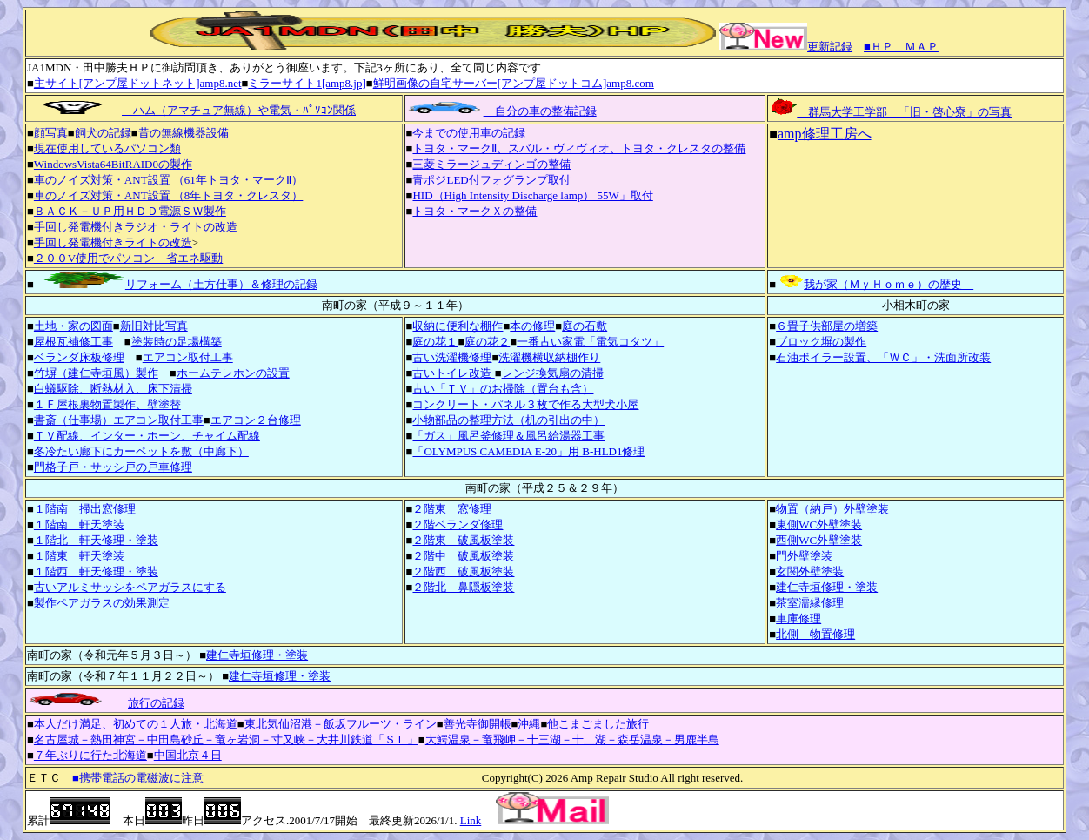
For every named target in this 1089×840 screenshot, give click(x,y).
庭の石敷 (584, 326)
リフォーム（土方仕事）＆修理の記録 (175, 284)
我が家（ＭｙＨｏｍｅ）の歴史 (874, 284)
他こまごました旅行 (598, 723)
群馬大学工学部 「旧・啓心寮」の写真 (890, 111)
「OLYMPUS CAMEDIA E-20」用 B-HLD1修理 (528, 451)
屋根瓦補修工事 (73, 341)
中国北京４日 (188, 755)
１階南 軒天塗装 (79, 524)
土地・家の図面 (73, 326)
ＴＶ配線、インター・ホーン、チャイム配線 (147, 435)
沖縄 (529, 723)
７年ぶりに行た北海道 (90, 755)
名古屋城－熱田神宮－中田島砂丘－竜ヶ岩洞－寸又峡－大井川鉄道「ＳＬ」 (226, 739)
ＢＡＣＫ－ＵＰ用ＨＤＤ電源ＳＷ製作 (130, 211)
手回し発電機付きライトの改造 (113, 242)
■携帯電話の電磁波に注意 (138, 777)
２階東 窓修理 (451, 508)
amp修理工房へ (825, 133)
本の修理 (532, 326)
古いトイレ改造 (453, 373)
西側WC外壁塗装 (819, 540)
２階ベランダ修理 (457, 524)
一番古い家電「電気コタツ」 (590, 341)
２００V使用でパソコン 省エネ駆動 (128, 258)
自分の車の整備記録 (501, 111)
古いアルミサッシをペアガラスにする (130, 587)
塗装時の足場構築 (176, 341)
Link (471, 820)
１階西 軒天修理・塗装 (96, 571)
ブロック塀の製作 (821, 341)
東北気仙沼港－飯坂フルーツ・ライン (340, 723)
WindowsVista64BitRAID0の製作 (113, 164)
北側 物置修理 (815, 634)
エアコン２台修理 (255, 420)
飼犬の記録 (103, 132)
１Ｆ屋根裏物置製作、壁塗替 (107, 404)
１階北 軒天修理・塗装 (96, 540)
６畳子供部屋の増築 (827, 326)
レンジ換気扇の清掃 (553, 373)
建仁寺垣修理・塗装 (827, 587)
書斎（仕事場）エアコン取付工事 (119, 420)
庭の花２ (487, 341)
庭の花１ (435, 341)
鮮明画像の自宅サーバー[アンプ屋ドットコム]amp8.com (513, 83)
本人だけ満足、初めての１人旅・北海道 (135, 723)
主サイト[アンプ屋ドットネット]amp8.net (138, 83)
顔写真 (51, 132)
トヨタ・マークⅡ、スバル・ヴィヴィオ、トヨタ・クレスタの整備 (578, 148)
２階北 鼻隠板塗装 (463, 587)
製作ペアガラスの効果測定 (102, 602)
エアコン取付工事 (188, 357)
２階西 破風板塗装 (463, 571)
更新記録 (785, 46)
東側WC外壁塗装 (819, 524)
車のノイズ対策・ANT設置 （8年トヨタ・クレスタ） (168, 195)
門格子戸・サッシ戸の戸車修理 (113, 467)
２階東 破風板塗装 (463, 540)
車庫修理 (798, 618)
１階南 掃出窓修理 (85, 508)
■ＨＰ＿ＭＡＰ (901, 46)
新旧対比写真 (154, 326)
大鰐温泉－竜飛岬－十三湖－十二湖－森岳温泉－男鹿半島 (572, 739)
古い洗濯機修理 (451, 357)
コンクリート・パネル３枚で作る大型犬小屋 (525, 404)
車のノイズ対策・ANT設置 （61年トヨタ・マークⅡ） (168, 179)
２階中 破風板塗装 (463, 555)
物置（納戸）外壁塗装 (832, 508)
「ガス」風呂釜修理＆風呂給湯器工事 (508, 435)
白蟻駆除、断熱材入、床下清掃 (113, 388)
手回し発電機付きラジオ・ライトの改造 (135, 226)
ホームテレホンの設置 (233, 373)
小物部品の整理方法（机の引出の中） (508, 420)
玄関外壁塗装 (810, 571)
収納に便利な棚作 (457, 326)
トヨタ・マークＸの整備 (474, 211)
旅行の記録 (156, 702)
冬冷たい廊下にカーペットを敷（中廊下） (141, 451)
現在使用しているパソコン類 (107, 148)
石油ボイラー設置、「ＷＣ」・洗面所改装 (883, 357)
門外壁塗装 (804, 555)
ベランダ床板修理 (79, 357)
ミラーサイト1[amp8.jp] (306, 83)
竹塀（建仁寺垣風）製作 (96, 373)
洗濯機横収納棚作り (549, 357)
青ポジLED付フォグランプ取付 (491, 179)
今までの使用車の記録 (468, 132)
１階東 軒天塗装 (79, 555)
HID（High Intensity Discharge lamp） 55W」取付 (532, 195)
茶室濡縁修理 (810, 602)
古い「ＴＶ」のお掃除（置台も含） (502, 388)
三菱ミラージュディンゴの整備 (491, 164)
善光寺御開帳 (477, 723)
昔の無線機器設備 (183, 132)
